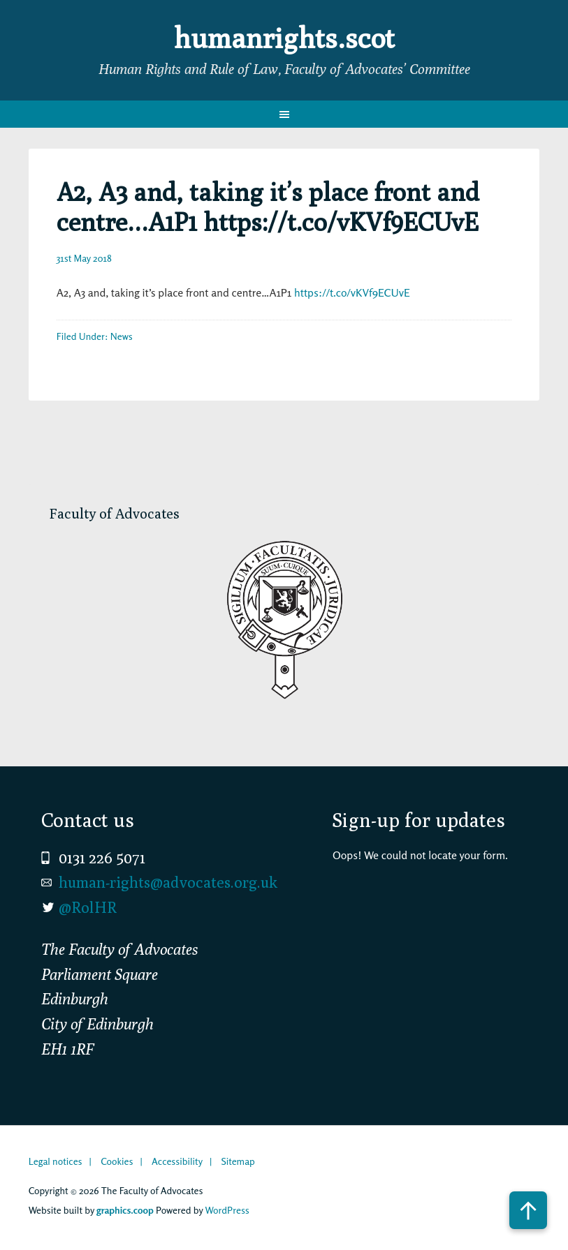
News (121, 336)
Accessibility (177, 1161)
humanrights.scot (284, 37)
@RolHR (88, 907)
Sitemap (238, 1161)
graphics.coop (125, 1210)
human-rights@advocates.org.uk (168, 882)
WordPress (227, 1210)
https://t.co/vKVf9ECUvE (352, 292)
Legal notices (55, 1161)
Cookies (117, 1161)
